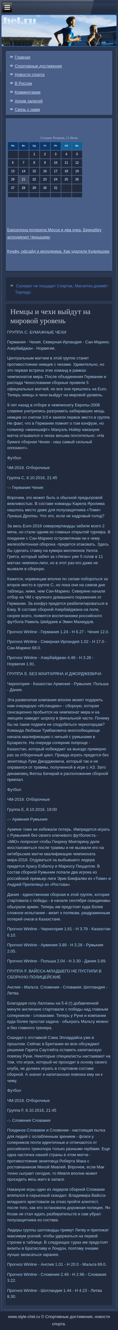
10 (55, 162)
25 (66, 179)
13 (12, 171)
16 (45, 171)
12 (77, 162)
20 (12, 179)
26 (77, 179)
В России (23, 83)
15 (34, 171)
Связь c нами (27, 109)
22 (34, 179)
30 (45, 188)
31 (55, 188)
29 (34, 188)
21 (23, 179)
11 (66, 162)
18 (66, 171)
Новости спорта (30, 74)
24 (55, 179)
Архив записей (29, 101)
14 (23, 171)
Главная (22, 57)
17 (55, 171)
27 (12, 188)
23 (45, 179)
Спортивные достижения (38, 66)
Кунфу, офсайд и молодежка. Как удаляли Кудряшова (58, 251)
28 (23, 188)
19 (77, 171)
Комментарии (28, 92)
